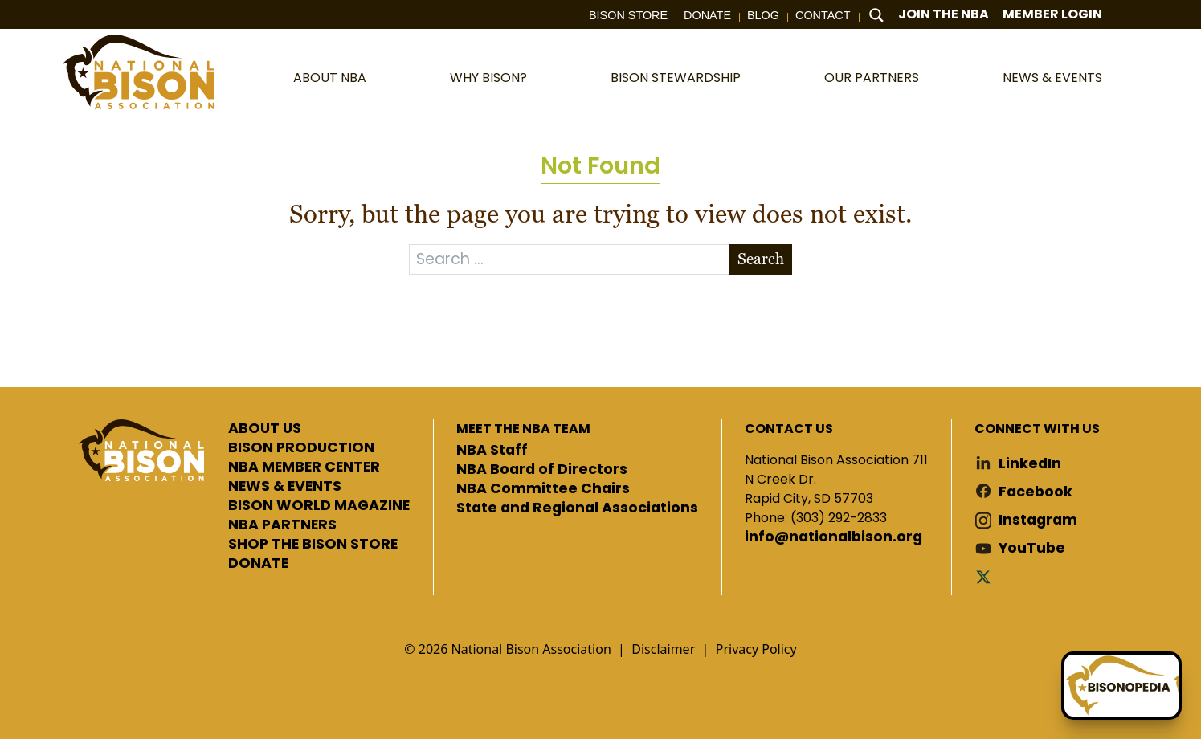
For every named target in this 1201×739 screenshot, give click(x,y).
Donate (707, 15)
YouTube (1032, 548)
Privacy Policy (756, 649)
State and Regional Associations (577, 508)
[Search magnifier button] (876, 15)
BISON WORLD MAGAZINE (319, 506)
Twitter (986, 576)
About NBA (329, 77)
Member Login (1052, 14)
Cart (1131, 15)
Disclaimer (663, 649)
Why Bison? (488, 77)
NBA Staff (492, 450)
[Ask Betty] (1121, 685)
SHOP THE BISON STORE (313, 544)
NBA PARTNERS (282, 525)
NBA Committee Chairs (543, 489)
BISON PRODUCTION (301, 448)
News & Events (1052, 77)
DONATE (258, 564)
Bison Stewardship (676, 77)
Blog (763, 15)
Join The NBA (943, 14)
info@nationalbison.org (833, 537)
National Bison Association (139, 72)
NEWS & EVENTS (284, 487)
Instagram (1038, 520)
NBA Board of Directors (541, 470)
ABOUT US (264, 429)
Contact (822, 15)
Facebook (1035, 492)
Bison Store (628, 15)
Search (760, 259)
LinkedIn (1030, 464)
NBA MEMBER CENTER (304, 467)
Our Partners (871, 77)
